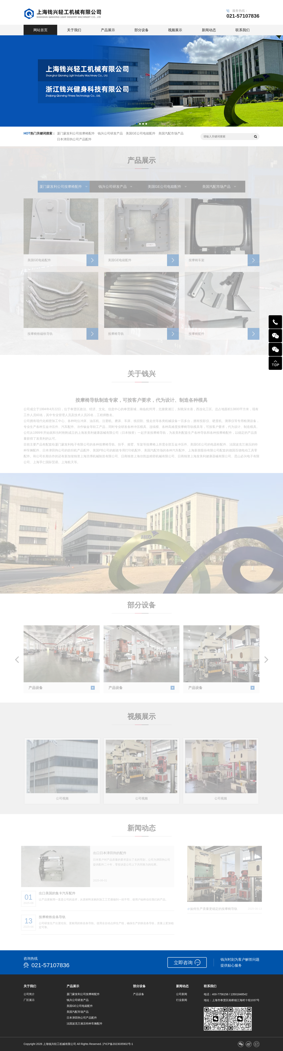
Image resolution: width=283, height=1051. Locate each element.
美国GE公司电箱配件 (140, 133)
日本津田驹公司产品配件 (74, 139)
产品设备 (138, 994)
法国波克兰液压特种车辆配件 (84, 1023)
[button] (137, 124)
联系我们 (242, 30)
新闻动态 (209, 30)
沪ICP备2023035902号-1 (117, 1044)
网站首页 (40, 30)
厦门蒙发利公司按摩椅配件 (76, 133)
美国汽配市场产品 (171, 133)
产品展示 (108, 30)
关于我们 (74, 30)
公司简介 (29, 994)
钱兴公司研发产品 (110, 133)
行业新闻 (181, 1000)
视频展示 (175, 30)
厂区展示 (29, 1000)
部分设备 (141, 30)
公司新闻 (181, 994)
